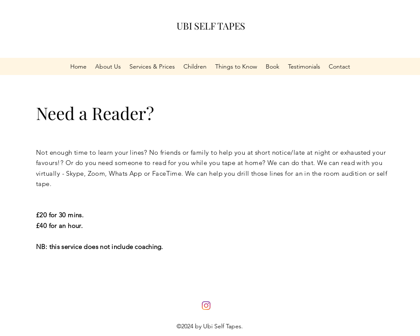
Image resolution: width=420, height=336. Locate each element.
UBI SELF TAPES (211, 25)
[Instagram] (206, 305)
